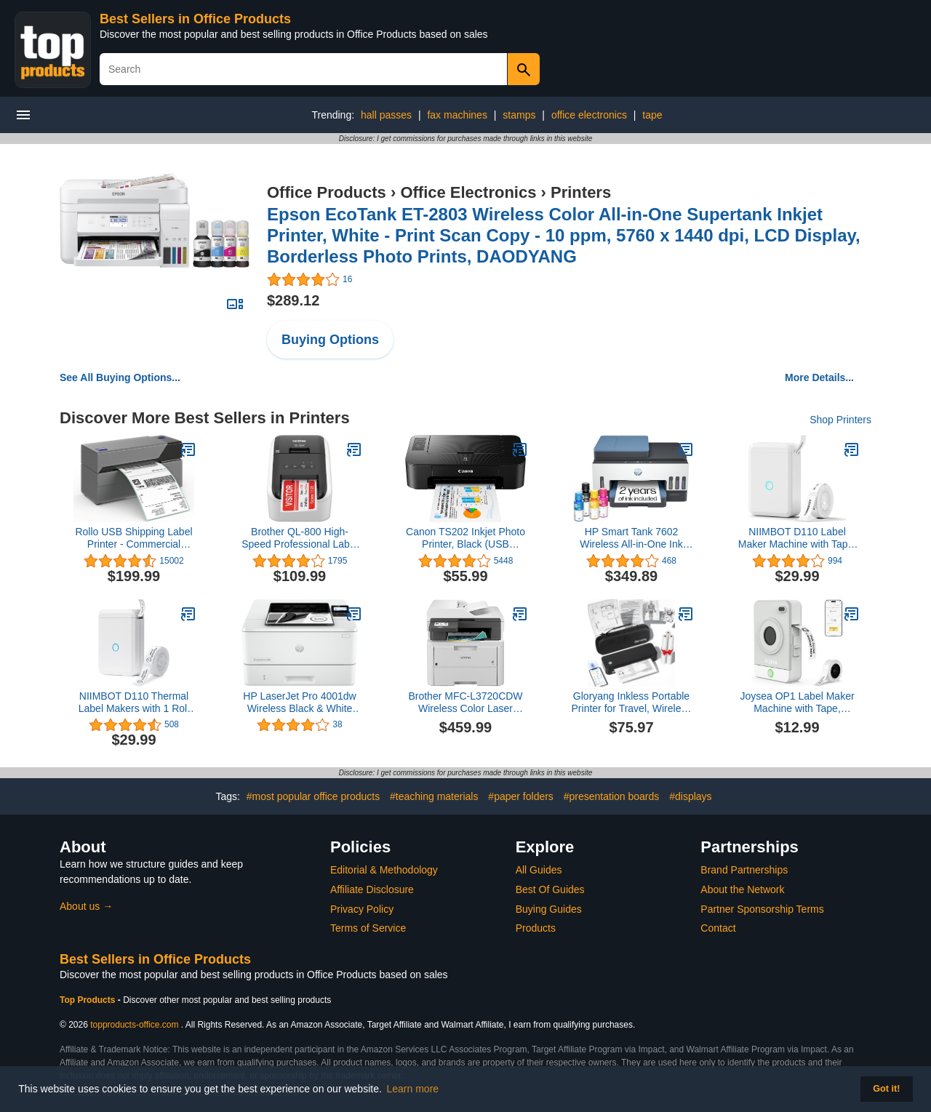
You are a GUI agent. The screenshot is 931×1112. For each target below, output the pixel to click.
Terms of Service (368, 928)
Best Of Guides (550, 889)
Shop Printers (840, 419)
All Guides (539, 870)
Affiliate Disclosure (372, 889)
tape (652, 115)
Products (536, 928)
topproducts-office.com (134, 1025)
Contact (717, 928)
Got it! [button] (886, 1089)
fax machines (457, 115)
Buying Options (330, 339)
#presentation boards (612, 796)
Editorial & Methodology (384, 870)
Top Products (89, 1000)
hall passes (386, 115)
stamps (519, 115)
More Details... (819, 377)
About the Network (742, 889)
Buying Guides (549, 909)
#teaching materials (434, 796)
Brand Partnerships (744, 870)
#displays (690, 796)
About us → (86, 906)
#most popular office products (313, 796)
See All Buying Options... (120, 377)
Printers (581, 192)
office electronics (589, 115)
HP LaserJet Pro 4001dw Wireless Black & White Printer (299, 702)
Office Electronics (468, 192)
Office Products (326, 192)
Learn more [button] (413, 1089)
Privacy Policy (361, 909)
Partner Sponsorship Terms (761, 909)
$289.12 (293, 300)
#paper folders (521, 796)
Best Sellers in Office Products (195, 19)
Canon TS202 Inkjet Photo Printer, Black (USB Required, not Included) (465, 538)
